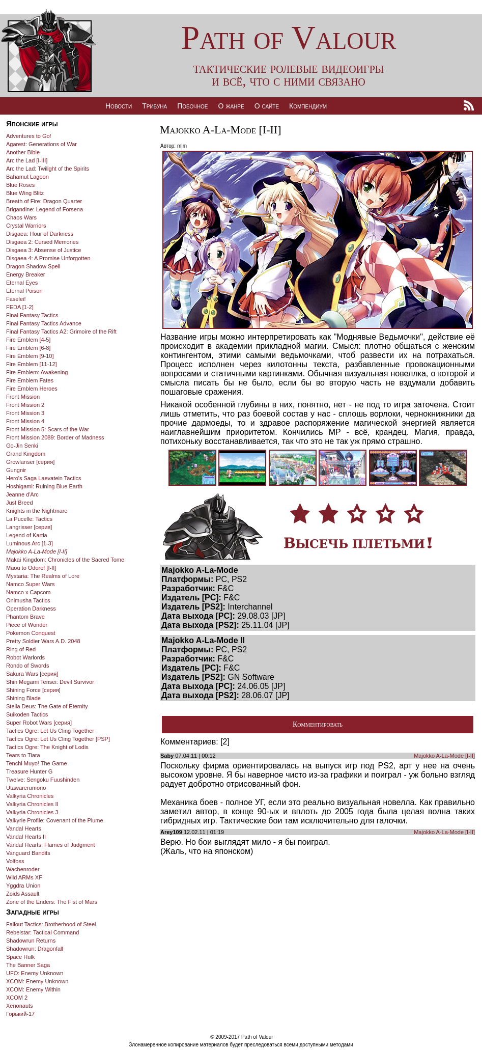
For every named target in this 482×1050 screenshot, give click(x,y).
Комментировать (318, 724)
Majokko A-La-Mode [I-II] (444, 756)
